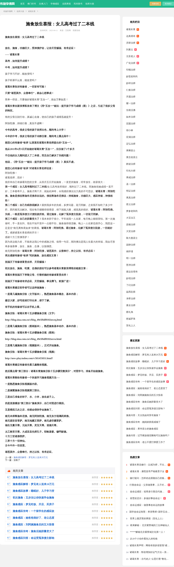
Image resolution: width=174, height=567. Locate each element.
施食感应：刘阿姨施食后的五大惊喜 (144, 395)
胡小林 (129, 130)
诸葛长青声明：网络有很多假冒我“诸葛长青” (150, 545)
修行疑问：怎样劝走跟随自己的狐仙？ (149, 478)
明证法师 (130, 191)
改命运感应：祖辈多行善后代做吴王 (148, 491)
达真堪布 (130, 36)
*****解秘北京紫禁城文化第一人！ (148, 532)
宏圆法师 (130, 123)
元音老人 (130, 56)
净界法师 (130, 298)
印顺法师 (130, 70)
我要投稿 (155, 4)
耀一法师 (130, 103)
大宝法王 (130, 218)
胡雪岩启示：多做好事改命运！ (146, 498)
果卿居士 (130, 150)
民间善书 (78, 4)
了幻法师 (130, 285)
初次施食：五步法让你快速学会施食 (144, 368)
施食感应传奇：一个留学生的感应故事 (145, 381)
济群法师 (130, 43)
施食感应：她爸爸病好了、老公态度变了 (146, 388)
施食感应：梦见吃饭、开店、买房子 (144, 375)
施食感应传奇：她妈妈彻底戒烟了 (143, 422)
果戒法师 (130, 177)
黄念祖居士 (132, 157)
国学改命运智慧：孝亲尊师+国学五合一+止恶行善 (149, 512)
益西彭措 (130, 292)
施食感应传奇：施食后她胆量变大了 (144, 402)
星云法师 (130, 204)
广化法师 (130, 63)
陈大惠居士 (132, 238)
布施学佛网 (8, 11)
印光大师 (130, 170)
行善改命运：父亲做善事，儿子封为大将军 (150, 485)
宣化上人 (130, 325)
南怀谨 (129, 251)
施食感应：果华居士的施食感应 (142, 429)
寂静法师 (130, 245)
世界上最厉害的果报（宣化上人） (147, 518)
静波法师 (130, 164)
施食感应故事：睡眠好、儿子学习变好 (145, 361)
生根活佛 (130, 110)
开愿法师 (130, 96)
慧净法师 (130, 265)
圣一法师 (130, 184)
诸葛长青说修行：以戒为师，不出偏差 (149, 464)
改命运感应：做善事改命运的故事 (147, 505)
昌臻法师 (130, 224)
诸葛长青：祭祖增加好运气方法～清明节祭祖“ (150, 552)
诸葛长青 (31, 11)
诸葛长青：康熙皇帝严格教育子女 (147, 471)
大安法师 (130, 231)
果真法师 (130, 197)
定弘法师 (130, 144)
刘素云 (129, 49)
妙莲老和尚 (132, 76)
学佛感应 (55, 4)
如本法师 (130, 117)
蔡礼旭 (129, 312)
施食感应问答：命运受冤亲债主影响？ (145, 408)
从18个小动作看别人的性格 (144, 538)
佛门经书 (31, 4)
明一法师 (130, 258)
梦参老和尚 (132, 211)
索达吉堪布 (132, 271)
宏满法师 (130, 137)
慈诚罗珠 (130, 319)
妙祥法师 (130, 83)
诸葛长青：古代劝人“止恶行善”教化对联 (150, 559)
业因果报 (66, 4)
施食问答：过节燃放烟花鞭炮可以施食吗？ (148, 435)
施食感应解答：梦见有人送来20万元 (31, 457)
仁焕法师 (130, 90)
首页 (22, 4)
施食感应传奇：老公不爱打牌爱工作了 (145, 442)
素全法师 (130, 305)
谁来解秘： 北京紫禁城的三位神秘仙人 (150, 525)
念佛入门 (43, 4)
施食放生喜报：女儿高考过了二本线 (144, 348)
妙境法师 (130, 278)
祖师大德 (89, 4)
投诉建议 (168, 4)
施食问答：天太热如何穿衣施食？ (143, 415)
